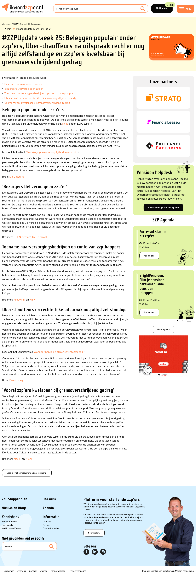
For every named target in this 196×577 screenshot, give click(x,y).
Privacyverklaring (78, 570)
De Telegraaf (39, 237)
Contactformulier (51, 528)
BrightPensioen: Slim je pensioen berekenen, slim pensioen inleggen (151, 284)
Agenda (48, 508)
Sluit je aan (164, 7)
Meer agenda (163, 329)
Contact (32, 570)
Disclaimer (9, 570)
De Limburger (17, 176)
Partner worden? (58, 570)
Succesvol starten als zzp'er (152, 233)
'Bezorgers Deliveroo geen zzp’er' (24, 88)
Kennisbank (10, 516)
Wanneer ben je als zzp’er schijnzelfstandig (58, 352)
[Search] (100, 8)
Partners (47, 524)
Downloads (7, 524)
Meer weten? (94, 533)
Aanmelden (149, 255)
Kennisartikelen (9, 521)
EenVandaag (16, 380)
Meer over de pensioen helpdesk (163, 207)
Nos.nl (17, 458)
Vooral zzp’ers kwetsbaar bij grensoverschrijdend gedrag (37, 102)
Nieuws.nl (19, 299)
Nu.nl (28, 458)
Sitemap (43, 570)
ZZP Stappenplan (14, 499)
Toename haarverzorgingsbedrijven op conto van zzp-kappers (40, 93)
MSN (33, 299)
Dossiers (49, 499)
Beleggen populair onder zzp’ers (23, 84)
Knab (65, 123)
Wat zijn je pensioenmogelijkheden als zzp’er (52, 152)
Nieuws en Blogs (14, 508)
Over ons (47, 521)
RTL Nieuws (21, 237)
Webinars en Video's (11, 528)
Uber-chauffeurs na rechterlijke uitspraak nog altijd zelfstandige (41, 98)
